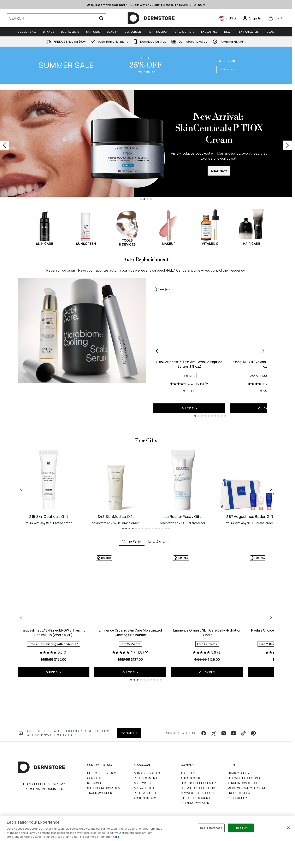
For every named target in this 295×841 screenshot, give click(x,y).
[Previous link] (21, 526)
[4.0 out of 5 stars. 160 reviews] (264, 383)
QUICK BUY (189, 408)
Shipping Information (103, 788)
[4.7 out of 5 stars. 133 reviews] (128, 689)
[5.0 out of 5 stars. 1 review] (53, 689)
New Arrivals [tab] (159, 578)
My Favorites (144, 788)
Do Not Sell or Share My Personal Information (44, 786)
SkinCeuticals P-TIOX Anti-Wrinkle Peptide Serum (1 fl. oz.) (189, 364)
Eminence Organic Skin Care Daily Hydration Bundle (207, 669)
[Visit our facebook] (204, 733)
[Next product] (263, 351)
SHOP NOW (219, 171)
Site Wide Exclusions (244, 778)
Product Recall (240, 793)
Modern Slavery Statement (249, 788)
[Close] (288, 827)
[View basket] (275, 18)
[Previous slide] (4, 145)
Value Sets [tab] (131, 578)
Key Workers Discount (198, 793)
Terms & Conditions (243, 783)
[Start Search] (101, 18)
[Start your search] (56, 18)
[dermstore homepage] (151, 18)
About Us (188, 773)
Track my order (99, 793)
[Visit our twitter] (214, 733)
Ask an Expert (191, 778)
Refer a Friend (145, 793)
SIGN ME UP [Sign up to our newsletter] (128, 733)
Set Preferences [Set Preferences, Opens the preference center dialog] (211, 828)
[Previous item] (21, 654)
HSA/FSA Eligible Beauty (199, 783)
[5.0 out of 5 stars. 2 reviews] (207, 689)
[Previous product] (156, 351)
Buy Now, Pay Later (195, 803)
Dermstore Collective (198, 788)
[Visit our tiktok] (243, 733)
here (116, 837)
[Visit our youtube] (233, 733)
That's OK (240, 828)
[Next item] (271, 654)
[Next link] (271, 526)
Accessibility (238, 798)
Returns (94, 783)
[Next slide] (287, 145)
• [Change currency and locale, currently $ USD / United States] (227, 18)
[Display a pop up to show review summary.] (207, 383)
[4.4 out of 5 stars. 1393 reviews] (187, 383)
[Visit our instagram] (224, 733)
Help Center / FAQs (101, 773)
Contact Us (96, 778)
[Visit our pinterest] (253, 733)
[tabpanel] (146, 654)
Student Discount (195, 798)
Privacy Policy (238, 773)
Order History (145, 798)
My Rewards (143, 783)
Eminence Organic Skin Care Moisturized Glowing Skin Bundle (130, 669)
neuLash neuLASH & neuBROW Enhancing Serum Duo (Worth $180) (53, 669)
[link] (252, 18)
